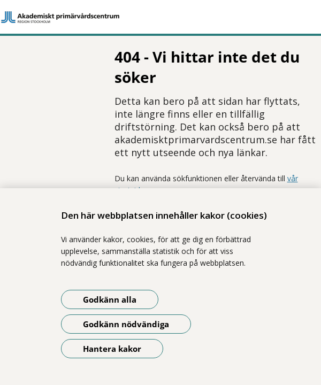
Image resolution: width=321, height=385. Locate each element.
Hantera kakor (112, 348)
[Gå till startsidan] (160, 17)
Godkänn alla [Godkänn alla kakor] (109, 299)
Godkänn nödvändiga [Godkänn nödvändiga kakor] (126, 324)
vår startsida (205, 145)
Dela (33, 175)
